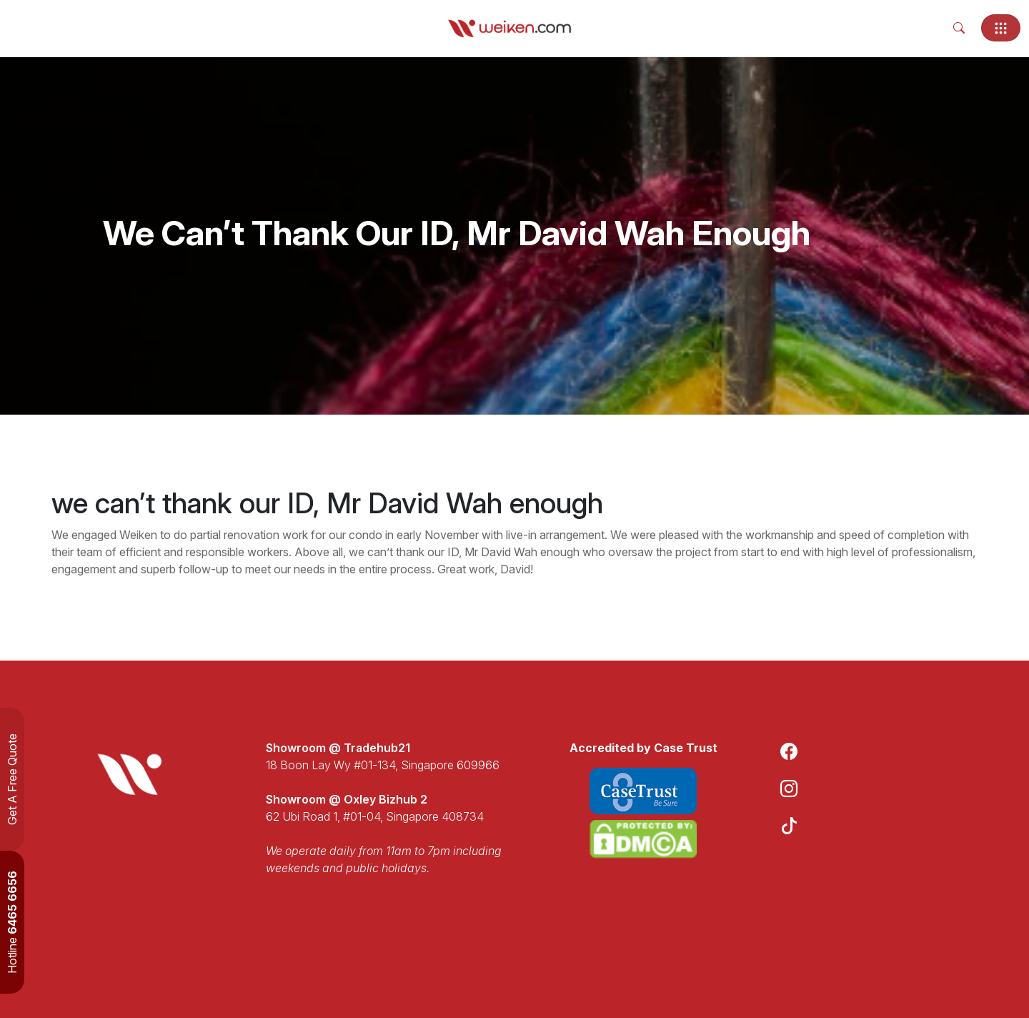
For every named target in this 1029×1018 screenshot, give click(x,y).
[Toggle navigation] (1000, 27)
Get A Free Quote (12, 779)
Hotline (12, 922)
